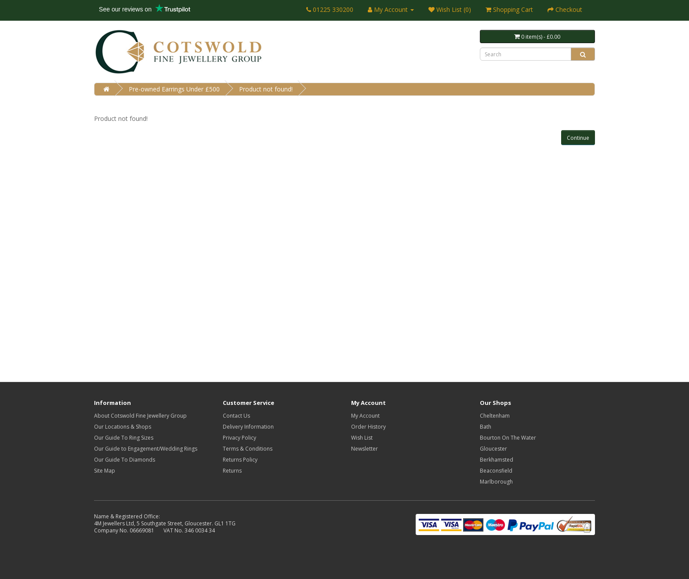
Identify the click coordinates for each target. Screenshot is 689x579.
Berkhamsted (496, 459)
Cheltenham (495, 415)
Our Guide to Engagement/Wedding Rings (145, 448)
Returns (232, 470)
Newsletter (364, 448)
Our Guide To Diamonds (124, 459)
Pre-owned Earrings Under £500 (174, 89)
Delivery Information (248, 426)
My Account (365, 415)
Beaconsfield (496, 470)
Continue (578, 138)
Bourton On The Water (508, 437)
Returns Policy (240, 459)
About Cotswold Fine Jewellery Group (140, 415)
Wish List (362, 437)
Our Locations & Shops (122, 426)
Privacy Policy (239, 437)
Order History (368, 426)
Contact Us (236, 415)
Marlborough (496, 481)
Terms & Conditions (247, 448)
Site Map (104, 470)
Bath (485, 426)
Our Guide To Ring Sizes (123, 437)
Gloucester (493, 448)
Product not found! (266, 89)
